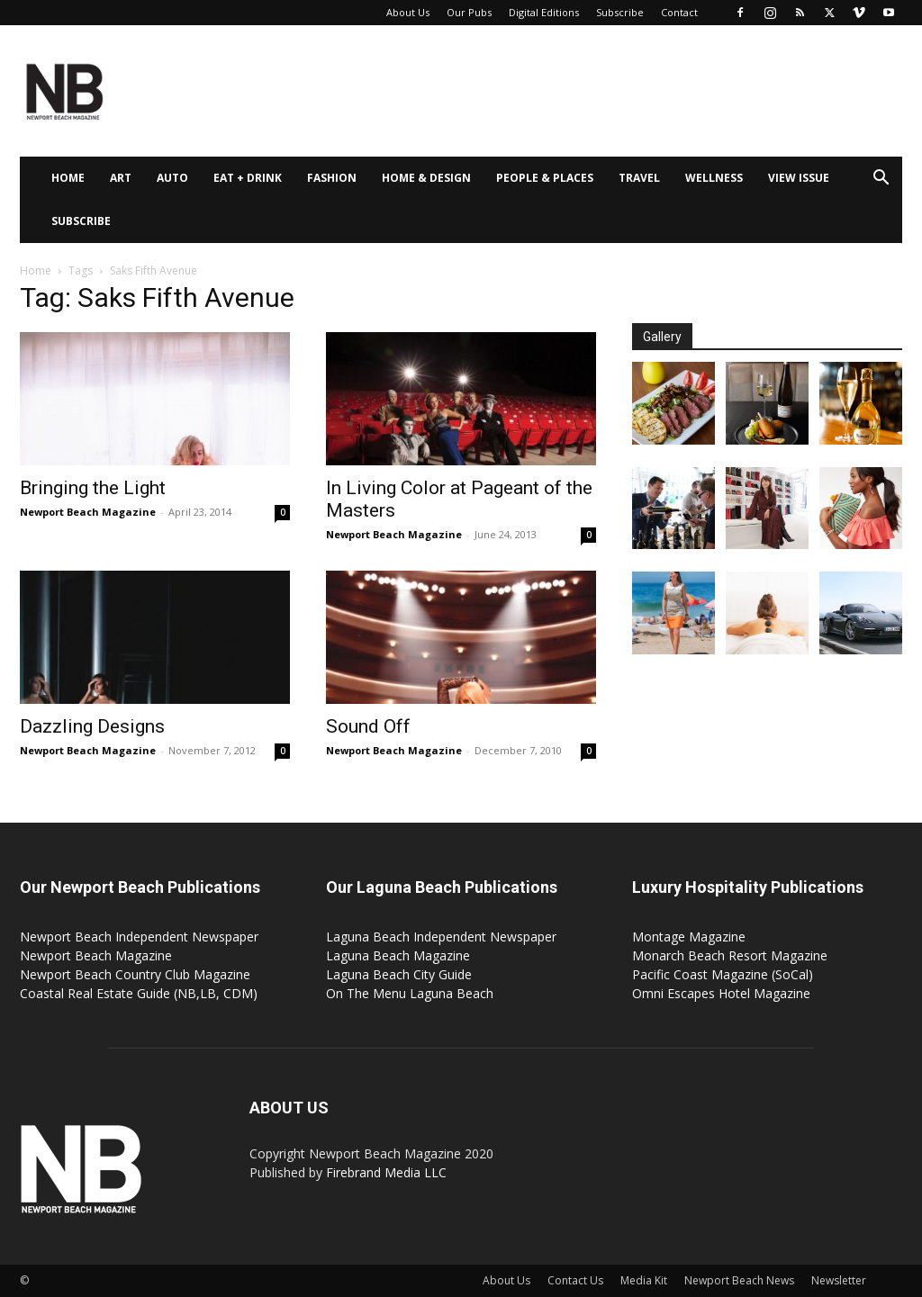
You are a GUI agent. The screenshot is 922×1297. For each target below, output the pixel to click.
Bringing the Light (93, 488)
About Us (407, 12)
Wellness (714, 177)
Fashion (332, 177)
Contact (679, 12)
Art (120, 177)
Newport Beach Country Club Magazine (135, 974)
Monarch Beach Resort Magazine (729, 955)
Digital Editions (544, 12)
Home (68, 177)
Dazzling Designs (92, 726)
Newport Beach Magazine (88, 511)
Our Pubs (469, 12)
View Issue (798, 177)
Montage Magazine (689, 936)
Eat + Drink (247, 177)
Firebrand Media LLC (386, 1172)
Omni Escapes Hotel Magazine (721, 993)
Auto (172, 177)
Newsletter (838, 1280)
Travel (639, 177)
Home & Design (426, 177)
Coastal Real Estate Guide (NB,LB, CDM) (139, 993)
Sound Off (368, 726)
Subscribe (620, 12)
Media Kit (643, 1280)
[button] (880, 179)
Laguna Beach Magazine (398, 955)
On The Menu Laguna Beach (409, 993)
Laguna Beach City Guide (399, 974)
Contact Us (575, 1280)
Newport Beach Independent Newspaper (139, 936)
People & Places (544, 177)
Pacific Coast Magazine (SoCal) (722, 974)
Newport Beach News (739, 1280)
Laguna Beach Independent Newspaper (441, 936)
